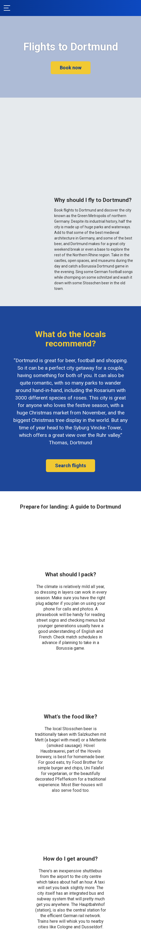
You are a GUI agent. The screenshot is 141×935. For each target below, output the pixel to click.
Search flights (70, 465)
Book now (70, 67)
